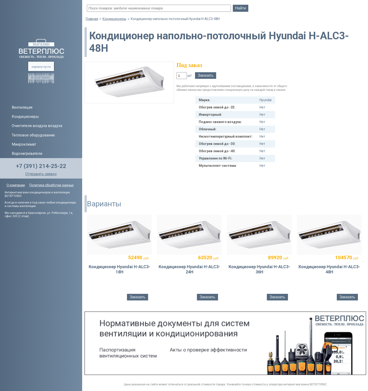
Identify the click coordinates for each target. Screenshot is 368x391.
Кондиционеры (25, 116)
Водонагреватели (27, 153)
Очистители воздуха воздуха (37, 126)
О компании (16, 185)
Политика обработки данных (51, 185)
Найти (240, 8)
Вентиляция (22, 107)
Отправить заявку (41, 174)
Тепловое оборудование (33, 135)
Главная (92, 19)
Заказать (205, 75)
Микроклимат (24, 144)
